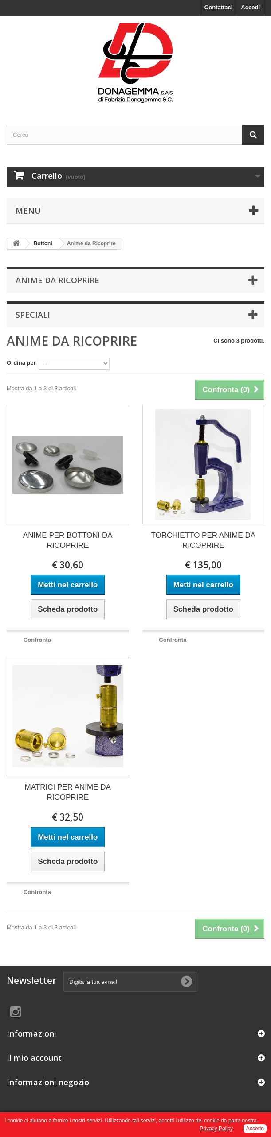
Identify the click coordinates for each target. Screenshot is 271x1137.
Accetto (255, 1128)
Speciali (33, 314)
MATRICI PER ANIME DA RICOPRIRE (68, 792)
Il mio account (34, 1057)
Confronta (37, 639)
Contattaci (218, 7)
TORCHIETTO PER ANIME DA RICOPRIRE (203, 540)
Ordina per (21, 362)
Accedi (250, 7)
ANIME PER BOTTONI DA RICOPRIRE (68, 540)
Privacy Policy (216, 1128)
